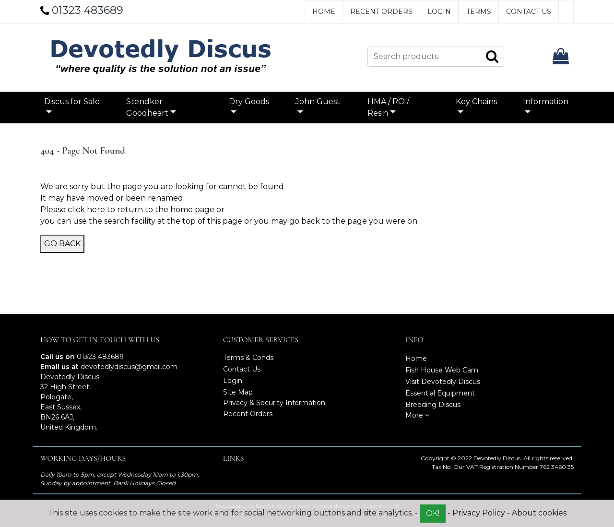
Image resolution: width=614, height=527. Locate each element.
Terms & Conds (248, 357)
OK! (432, 513)
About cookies (539, 512)
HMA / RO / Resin (388, 107)
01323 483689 (100, 356)
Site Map (238, 392)
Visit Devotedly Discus (442, 381)
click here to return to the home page (141, 209)
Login (439, 11)
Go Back (62, 243)
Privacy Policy (478, 512)
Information (545, 101)
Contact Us (528, 11)
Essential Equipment (440, 393)
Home (323, 11)
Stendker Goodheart (147, 107)
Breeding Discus (432, 404)
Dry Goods (249, 101)
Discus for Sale (72, 101)
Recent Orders (381, 11)
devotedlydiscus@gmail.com (129, 366)
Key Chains (476, 101)
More (417, 415)
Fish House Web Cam (441, 370)
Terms (478, 11)
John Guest (317, 101)
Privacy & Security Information (274, 402)
